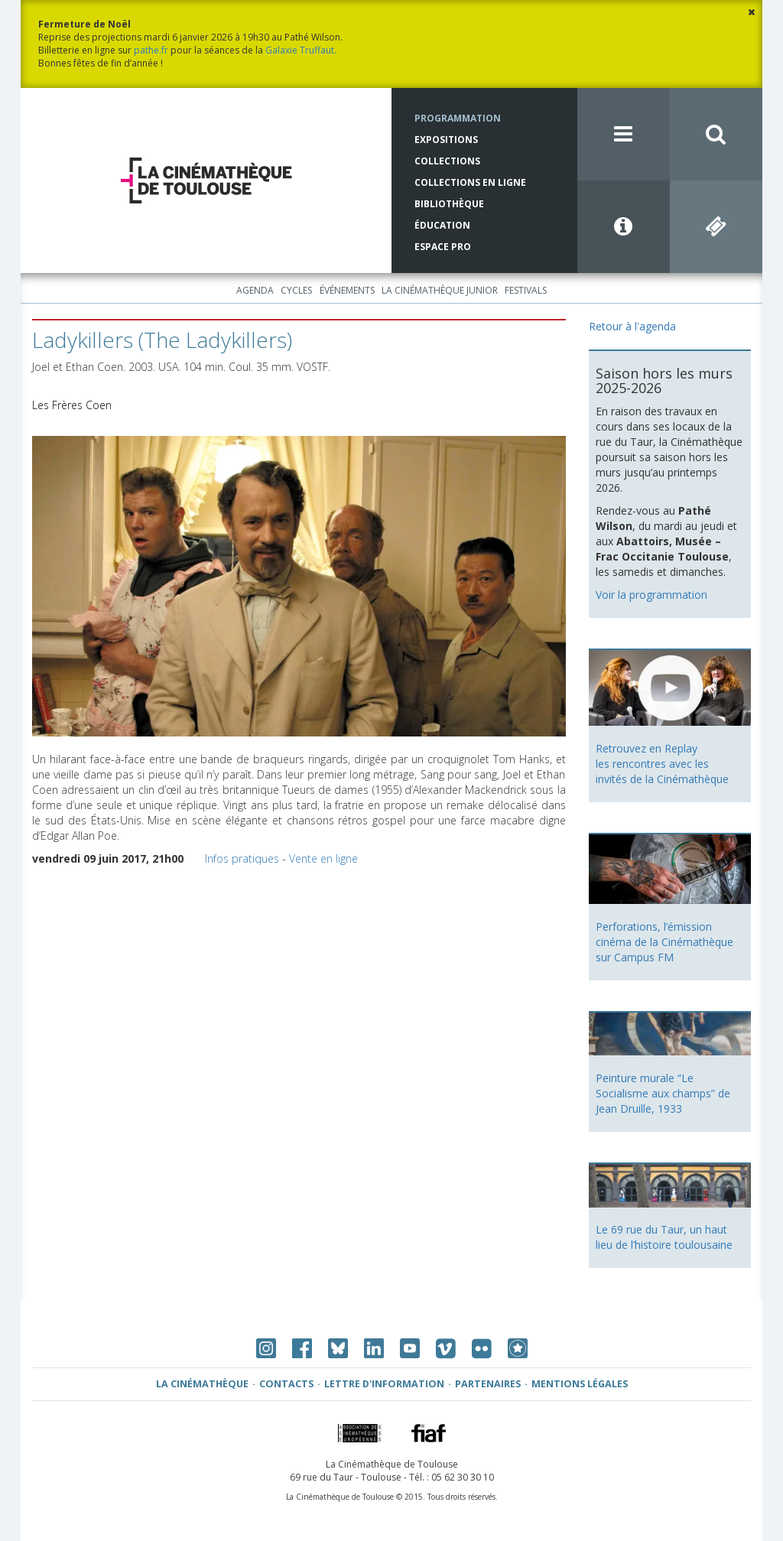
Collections (447, 160)
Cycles (296, 290)
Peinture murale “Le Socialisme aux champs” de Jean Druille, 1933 (663, 1093)
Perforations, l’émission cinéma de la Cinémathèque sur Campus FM (664, 941)
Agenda (255, 290)
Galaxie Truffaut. (300, 50)
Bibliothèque (449, 203)
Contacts (286, 1383)
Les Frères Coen (72, 405)
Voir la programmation (651, 594)
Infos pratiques (242, 858)
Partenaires (488, 1383)
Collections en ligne (470, 182)
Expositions (446, 139)
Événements (347, 290)
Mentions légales (579, 1383)
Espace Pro (442, 246)
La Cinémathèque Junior (440, 290)
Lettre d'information (384, 1383)
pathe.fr (151, 50)
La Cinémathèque (202, 1383)
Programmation (457, 118)
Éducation (442, 225)
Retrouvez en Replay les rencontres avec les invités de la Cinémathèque (662, 763)
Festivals (526, 290)
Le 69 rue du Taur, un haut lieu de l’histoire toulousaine (664, 1237)
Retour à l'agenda (632, 326)
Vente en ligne (323, 858)
